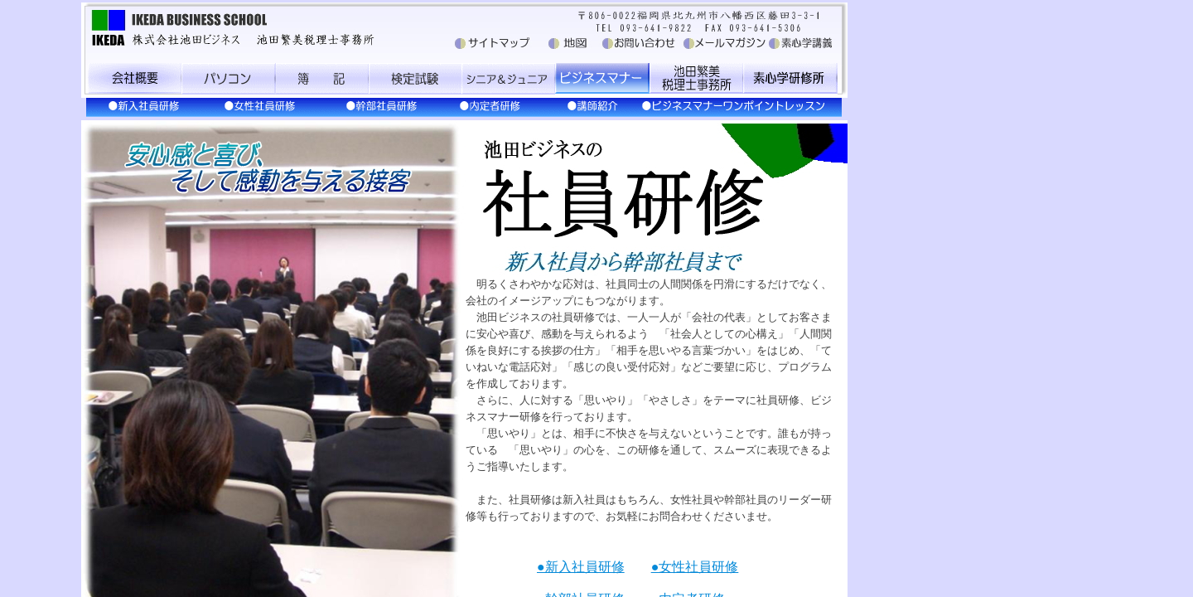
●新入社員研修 (581, 567)
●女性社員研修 (695, 567)
